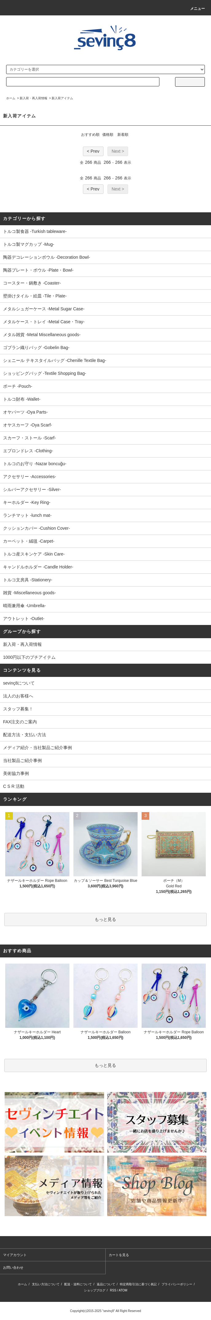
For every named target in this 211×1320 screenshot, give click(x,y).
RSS (113, 1290)
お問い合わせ (13, 1267)
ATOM (123, 1290)
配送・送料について (78, 1284)
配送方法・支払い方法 (24, 734)
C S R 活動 (13, 786)
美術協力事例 (16, 773)
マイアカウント (15, 1255)
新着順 (122, 134)
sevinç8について (19, 683)
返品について (106, 1284)
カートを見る (119, 1255)
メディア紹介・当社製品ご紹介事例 (37, 747)
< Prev (93, 151)
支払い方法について (46, 1284)
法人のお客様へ (18, 695)
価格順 (107, 134)
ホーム (10, 98)
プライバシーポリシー (177, 1284)
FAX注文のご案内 (20, 721)
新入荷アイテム (62, 98)
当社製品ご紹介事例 (22, 760)
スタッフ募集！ (18, 708)
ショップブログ (94, 1290)
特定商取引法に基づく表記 (138, 1284)
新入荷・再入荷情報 (33, 98)
